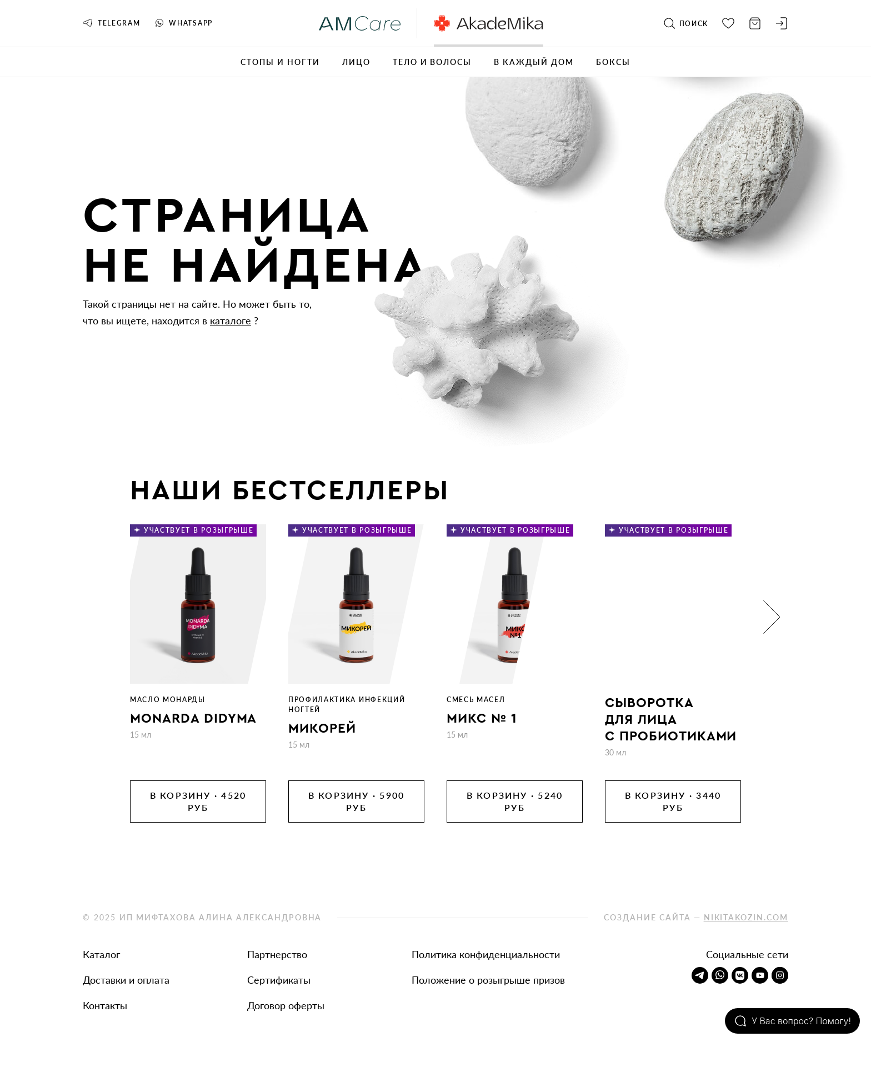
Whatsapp (184, 23)
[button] (771, 617)
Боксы (613, 62)
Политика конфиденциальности (486, 954)
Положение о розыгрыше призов (488, 980)
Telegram (111, 23)
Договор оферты (285, 1005)
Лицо (356, 62)
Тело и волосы (432, 62)
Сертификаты (279, 980)
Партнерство (277, 954)
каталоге (230, 320)
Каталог (101, 954)
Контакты (105, 1005)
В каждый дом (534, 62)
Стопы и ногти (280, 62)
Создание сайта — (696, 917)
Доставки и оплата (126, 980)
